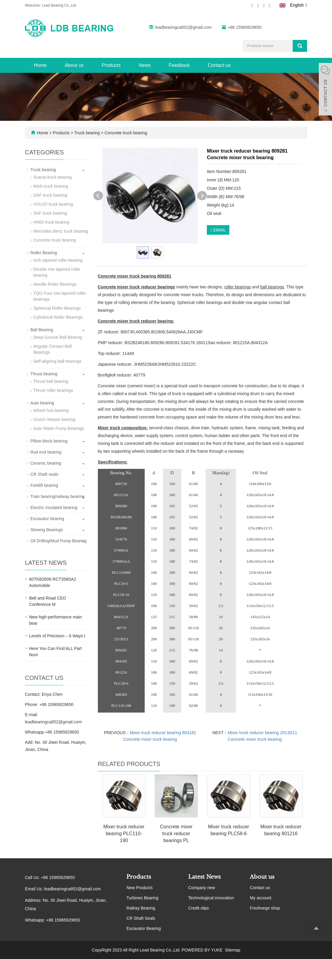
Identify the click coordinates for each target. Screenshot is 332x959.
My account (260, 897)
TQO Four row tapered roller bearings (59, 296)
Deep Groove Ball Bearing (57, 337)
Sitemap (232, 950)
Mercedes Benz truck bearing (60, 231)
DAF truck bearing (50, 195)
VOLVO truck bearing (53, 204)
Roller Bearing (43, 252)
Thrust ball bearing (50, 381)
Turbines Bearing (142, 897)
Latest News (204, 877)
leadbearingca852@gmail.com (183, 27)
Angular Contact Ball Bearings (52, 349)
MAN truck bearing (50, 186)
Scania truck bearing (52, 177)
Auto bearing (42, 403)
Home (40, 65)
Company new (201, 887)
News (145, 65)
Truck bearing (87, 132)
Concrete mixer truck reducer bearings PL (176, 833)
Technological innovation (211, 897)
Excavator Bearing (143, 928)
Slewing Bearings (46, 529)
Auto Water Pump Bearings (58, 428)
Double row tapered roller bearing (56, 272)
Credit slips (198, 908)
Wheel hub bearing (51, 410)
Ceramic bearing (45, 463)
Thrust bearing (43, 373)
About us (74, 65)
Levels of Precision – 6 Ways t (57, 635)
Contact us (219, 65)
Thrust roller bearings (53, 390)
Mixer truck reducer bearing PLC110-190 (123, 833)
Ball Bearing (41, 329)
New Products (139, 887)
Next (202, 196)
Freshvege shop (265, 908)
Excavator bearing (47, 518)
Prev (98, 196)
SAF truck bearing (50, 213)
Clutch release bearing (54, 419)
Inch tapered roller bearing (57, 260)
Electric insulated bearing (53, 507)
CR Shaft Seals (140, 918)
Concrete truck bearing (125, 132)
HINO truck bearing (51, 222)
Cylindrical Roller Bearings (58, 317)
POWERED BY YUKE (203, 950)
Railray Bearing (140, 908)
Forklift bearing (44, 485)
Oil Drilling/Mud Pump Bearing (58, 540)
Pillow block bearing (49, 441)
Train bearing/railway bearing (57, 496)
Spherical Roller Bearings (57, 308)
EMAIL (218, 230)
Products (111, 65)
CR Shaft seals (44, 474)
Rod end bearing (46, 452)
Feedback (179, 65)
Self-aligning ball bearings (57, 361)
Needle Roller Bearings (55, 284)
